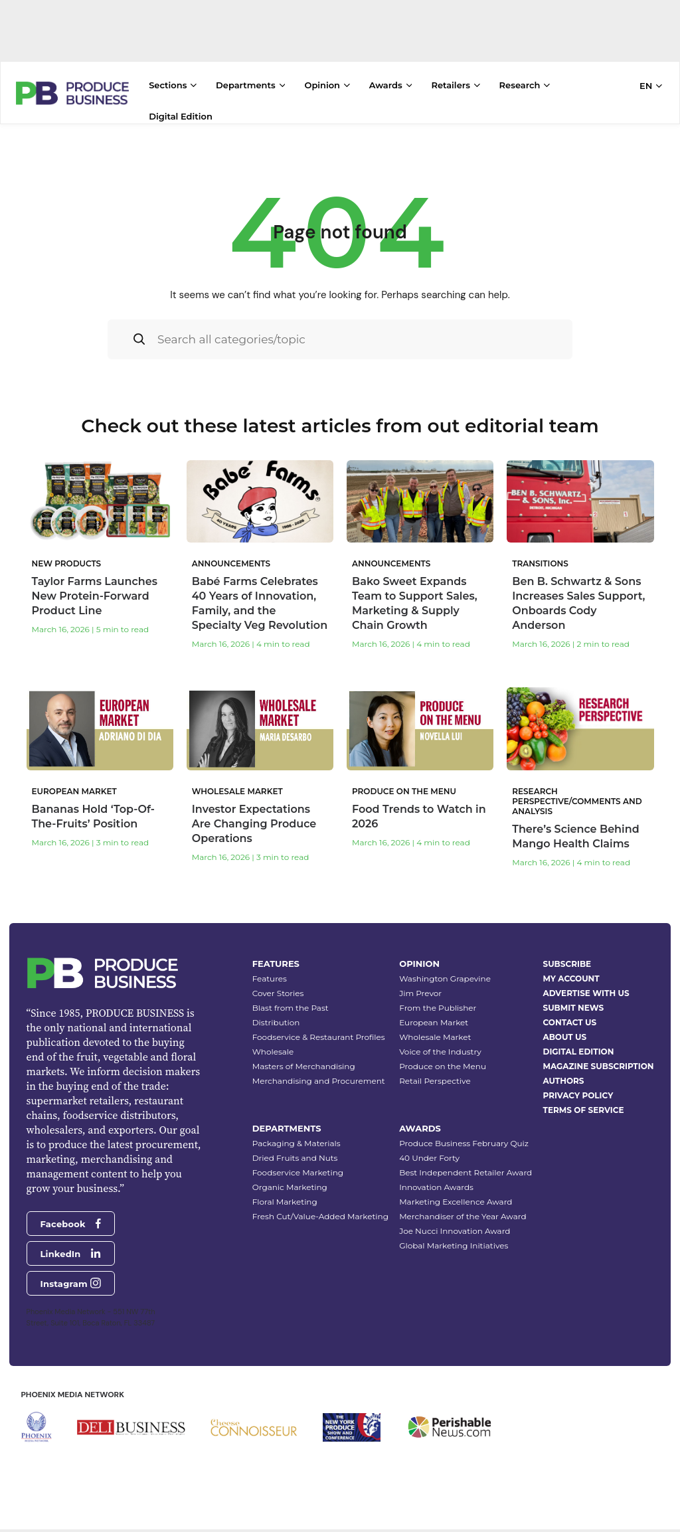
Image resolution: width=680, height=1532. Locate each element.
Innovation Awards (436, 1187)
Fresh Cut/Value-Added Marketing (320, 1216)
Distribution (276, 1022)
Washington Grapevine (445, 978)
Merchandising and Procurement (318, 1081)
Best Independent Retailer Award (465, 1172)
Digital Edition (180, 116)
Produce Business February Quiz (464, 1143)
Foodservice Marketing (297, 1172)
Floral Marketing (284, 1202)
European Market (433, 1022)
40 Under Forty (429, 1158)
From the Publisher (437, 1008)
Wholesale (273, 1052)
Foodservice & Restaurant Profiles (318, 1037)
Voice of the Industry (440, 1052)
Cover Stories (278, 993)
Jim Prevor (420, 993)
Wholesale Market (435, 1037)
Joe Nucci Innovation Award (454, 1231)
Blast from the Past (290, 1008)
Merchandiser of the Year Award (462, 1216)
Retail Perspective (434, 1081)
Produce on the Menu (442, 1066)
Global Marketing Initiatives (453, 1245)
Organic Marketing (289, 1187)
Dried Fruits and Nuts (295, 1158)
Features (269, 978)
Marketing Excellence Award (455, 1202)
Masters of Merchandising (303, 1066)
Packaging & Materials (296, 1143)
